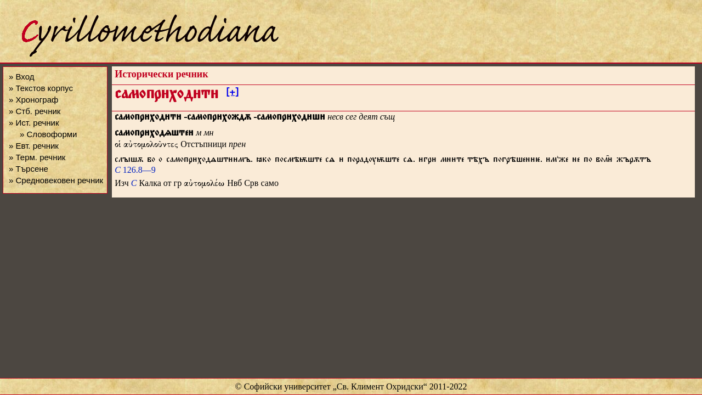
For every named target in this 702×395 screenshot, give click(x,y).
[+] (232, 93)
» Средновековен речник (56, 180)
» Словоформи (48, 134)
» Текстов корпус (41, 88)
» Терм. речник (37, 157)
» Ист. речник (34, 122)
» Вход (21, 76)
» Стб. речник (34, 111)
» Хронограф (33, 99)
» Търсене (28, 168)
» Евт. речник (34, 145)
